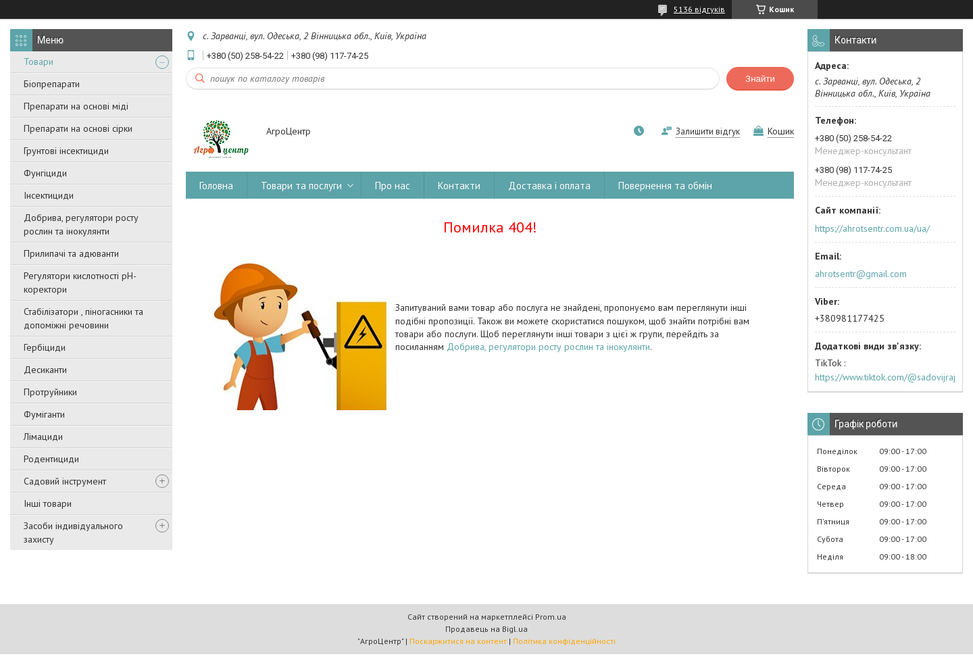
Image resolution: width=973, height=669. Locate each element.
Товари (38, 61)
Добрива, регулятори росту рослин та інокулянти (81, 224)
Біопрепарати (52, 84)
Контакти (459, 185)
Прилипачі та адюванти (71, 253)
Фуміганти (44, 414)
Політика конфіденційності (564, 641)
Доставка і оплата (549, 185)
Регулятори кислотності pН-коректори (80, 282)
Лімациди (43, 436)
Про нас (392, 185)
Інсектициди (49, 195)
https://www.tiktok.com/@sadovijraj (885, 377)
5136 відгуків (699, 9)
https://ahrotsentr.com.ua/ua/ (872, 228)
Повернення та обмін (665, 185)
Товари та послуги (301, 185)
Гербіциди (45, 347)
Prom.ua (550, 617)
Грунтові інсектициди (66, 151)
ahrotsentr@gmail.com (861, 274)
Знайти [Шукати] (760, 79)
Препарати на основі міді (76, 106)
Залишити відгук (708, 131)
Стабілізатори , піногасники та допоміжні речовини (83, 318)
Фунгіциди (45, 173)
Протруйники (50, 392)
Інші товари (48, 503)
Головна (216, 185)
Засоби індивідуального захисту (73, 532)
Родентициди (51, 459)
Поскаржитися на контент (458, 641)
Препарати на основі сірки (78, 128)
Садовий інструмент (65, 481)
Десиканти (45, 370)
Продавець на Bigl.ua (486, 629)
